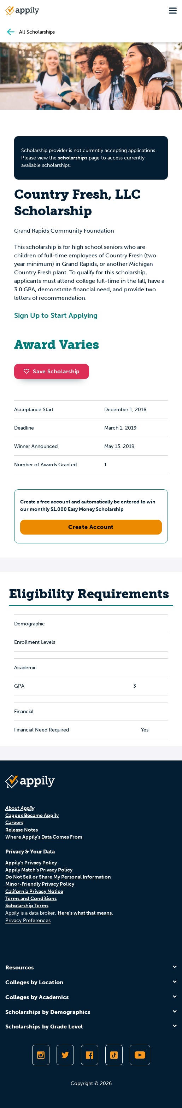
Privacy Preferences (28, 920)
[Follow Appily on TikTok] (114, 1055)
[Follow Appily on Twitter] (65, 1055)
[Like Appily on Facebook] (89, 1055)
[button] (28, 371)
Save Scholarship (52, 371)
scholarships (72, 158)
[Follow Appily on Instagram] (40, 1055)
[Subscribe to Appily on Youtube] (140, 1055)
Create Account (91, 527)
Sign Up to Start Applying (56, 315)
